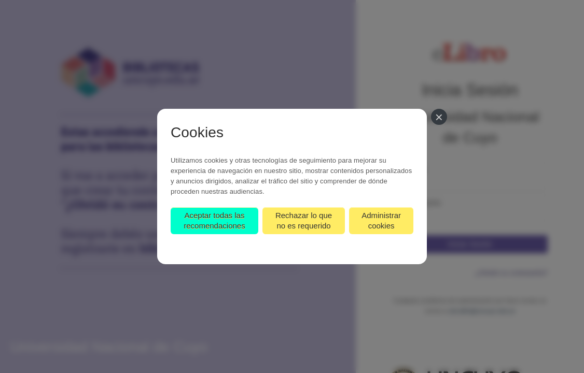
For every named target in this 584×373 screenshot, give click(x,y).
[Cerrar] (439, 117)
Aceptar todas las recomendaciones (214, 220)
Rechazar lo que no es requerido (303, 220)
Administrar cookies (381, 220)
